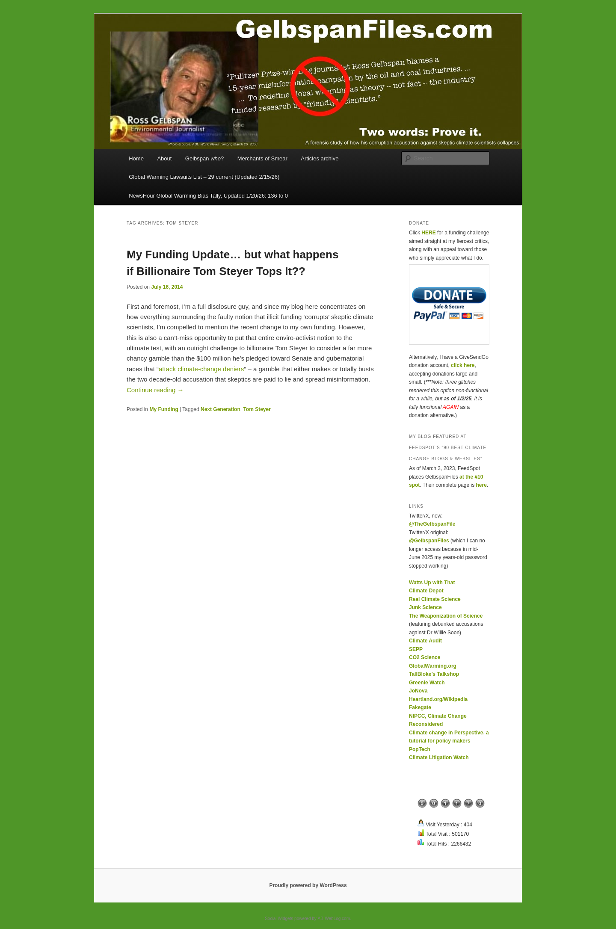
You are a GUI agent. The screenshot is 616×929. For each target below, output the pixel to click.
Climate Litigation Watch (439, 757)
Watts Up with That (432, 583)
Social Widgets (279, 918)
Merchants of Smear (262, 158)
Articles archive (319, 158)
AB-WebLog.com (334, 918)
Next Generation (220, 409)
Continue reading (155, 389)
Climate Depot (426, 591)
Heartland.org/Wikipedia (438, 699)
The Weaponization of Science (446, 616)
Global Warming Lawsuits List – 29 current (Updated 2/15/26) (204, 177)
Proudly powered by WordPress (307, 885)
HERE (428, 233)
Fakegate (420, 707)
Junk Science (425, 607)
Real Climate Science (435, 599)
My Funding (163, 409)
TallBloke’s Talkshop (434, 674)
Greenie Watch (427, 683)
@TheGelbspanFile (432, 524)
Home (136, 158)
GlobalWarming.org (432, 666)
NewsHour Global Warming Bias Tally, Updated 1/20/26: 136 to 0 (208, 195)
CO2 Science (424, 657)
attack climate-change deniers (201, 369)
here (481, 485)
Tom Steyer (256, 409)
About (164, 158)
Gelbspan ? (204, 158)
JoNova (418, 691)
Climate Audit (425, 641)
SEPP (416, 649)
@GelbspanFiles (429, 541)
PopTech (419, 749)
